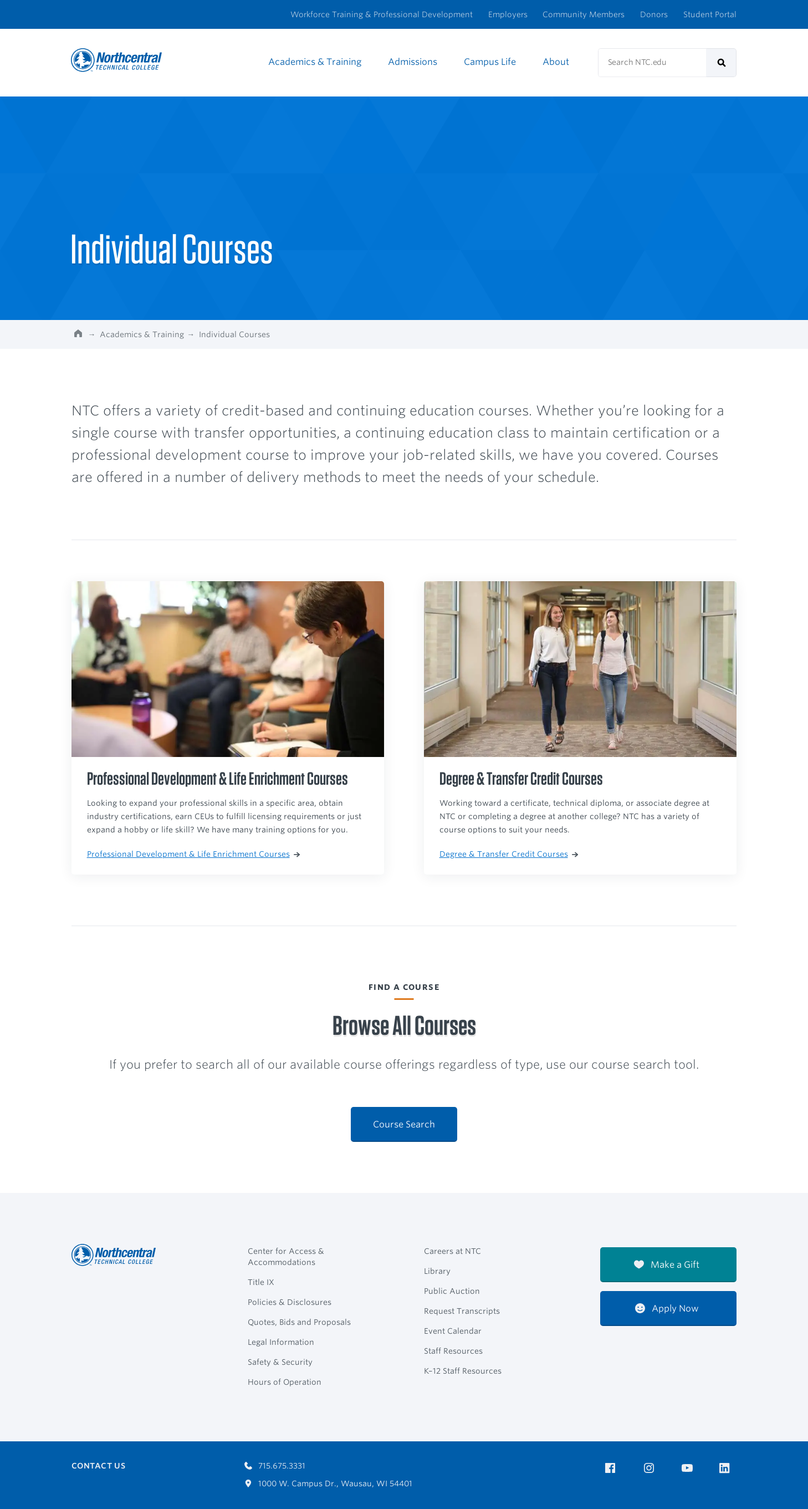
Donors (654, 14)
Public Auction (452, 1291)
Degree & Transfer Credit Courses (508, 854)
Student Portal (710, 14)
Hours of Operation (284, 1382)
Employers (508, 14)
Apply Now (667, 1308)
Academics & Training (314, 62)
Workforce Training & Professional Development (381, 14)
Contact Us (98, 1465)
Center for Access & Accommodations (286, 1257)
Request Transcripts (462, 1311)
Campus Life (490, 62)
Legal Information (281, 1342)
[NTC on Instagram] (650, 1468)
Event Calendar (453, 1331)
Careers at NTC (452, 1251)
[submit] (721, 62)
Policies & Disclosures (289, 1302)
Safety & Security (280, 1362)
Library (437, 1271)
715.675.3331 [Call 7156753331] (274, 1465)
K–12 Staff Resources (463, 1370)
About (556, 62)
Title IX (261, 1282)
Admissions (412, 62)
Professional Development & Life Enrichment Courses (193, 854)
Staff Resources (453, 1351)
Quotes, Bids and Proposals (299, 1322)
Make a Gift (666, 1264)
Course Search (404, 1124)
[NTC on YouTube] (689, 1468)
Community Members (584, 14)
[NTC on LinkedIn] (728, 1469)
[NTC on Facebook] (612, 1468)
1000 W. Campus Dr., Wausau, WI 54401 (328, 1483)
